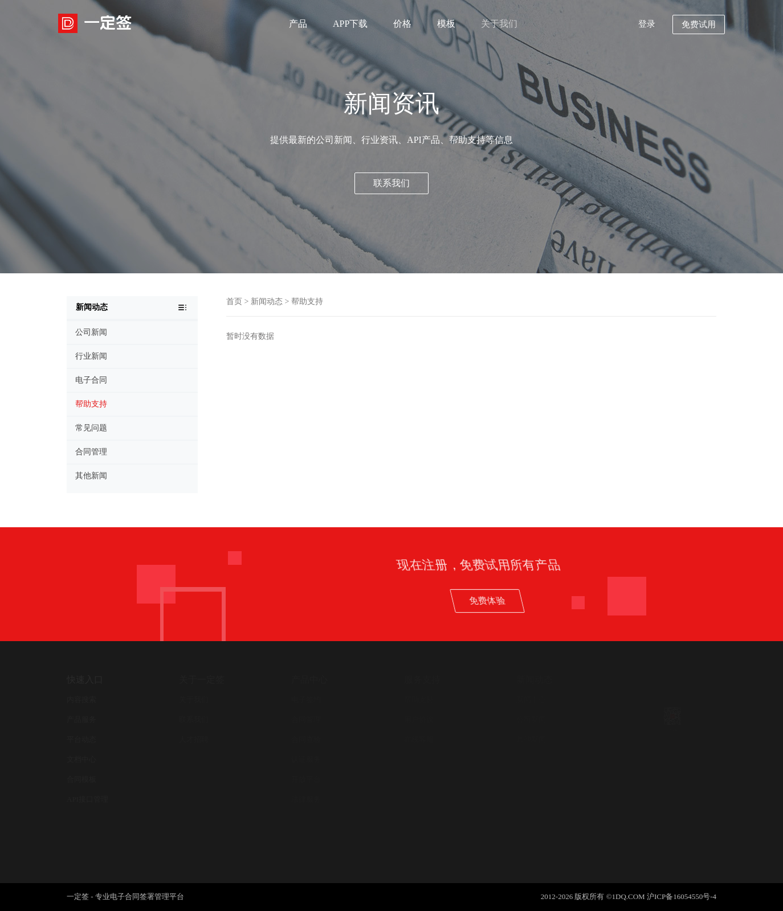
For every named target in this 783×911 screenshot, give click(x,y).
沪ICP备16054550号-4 (681, 896)
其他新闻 (531, 739)
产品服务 (81, 719)
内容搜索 (81, 699)
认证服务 (306, 759)
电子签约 (306, 699)
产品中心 (309, 679)
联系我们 (391, 183)
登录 (646, 23)
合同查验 (306, 739)
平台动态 (81, 739)
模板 (446, 23)
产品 (298, 23)
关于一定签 (202, 679)
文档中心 (81, 759)
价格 (402, 23)
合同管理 (306, 719)
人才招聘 (194, 739)
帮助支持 (307, 301)
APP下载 (350, 23)
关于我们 (499, 23)
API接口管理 (87, 799)
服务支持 (422, 679)
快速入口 (85, 679)
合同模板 (81, 779)
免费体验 (603, 600)
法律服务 (306, 799)
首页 (234, 301)
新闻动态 (267, 301)
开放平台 (306, 779)
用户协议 (419, 719)
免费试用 (699, 24)
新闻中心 (531, 699)
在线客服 (419, 739)
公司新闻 (531, 719)
